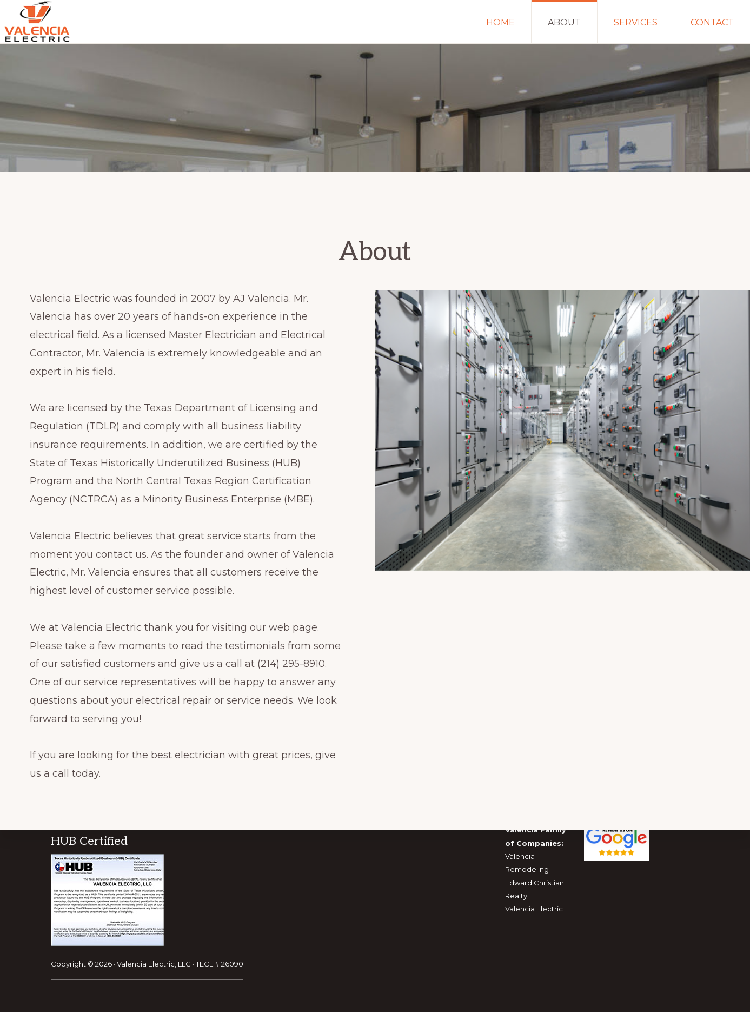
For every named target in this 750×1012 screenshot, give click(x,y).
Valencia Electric (534, 908)
